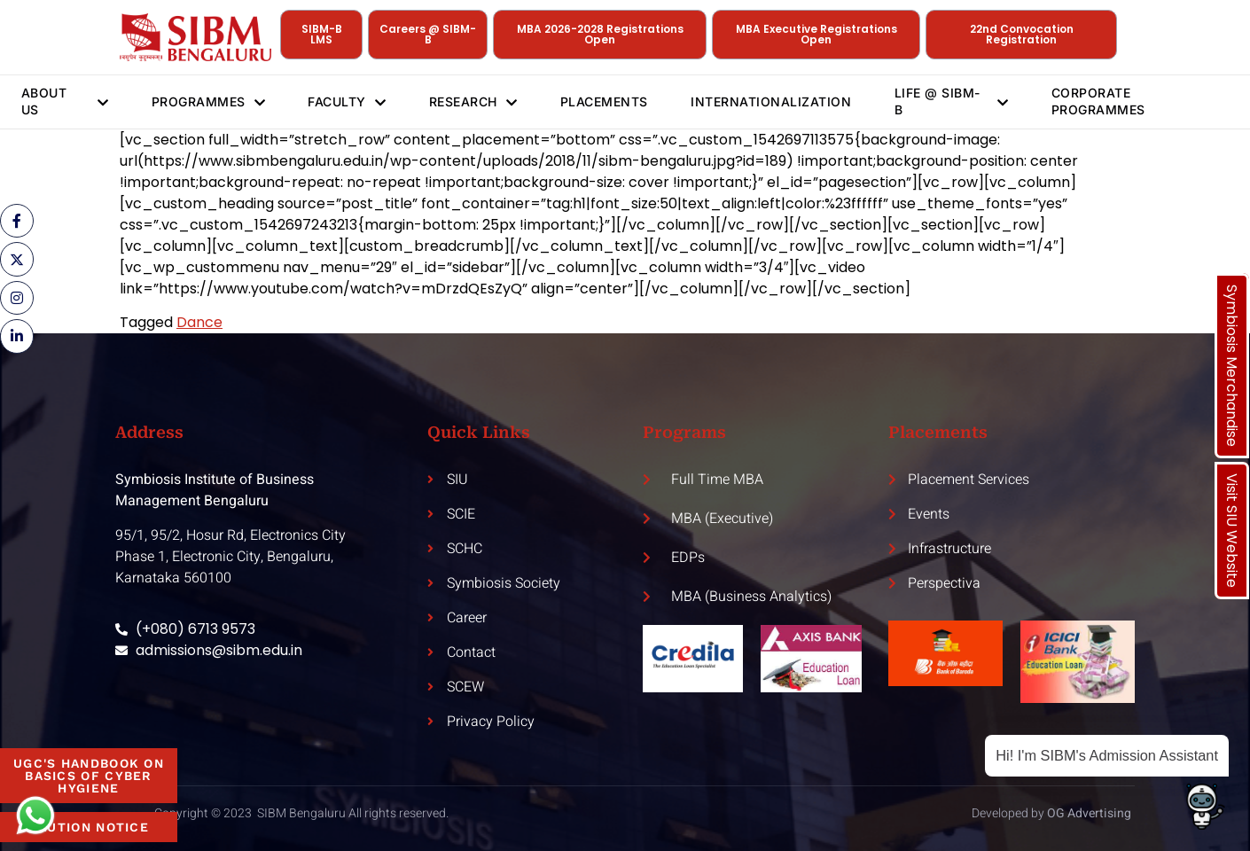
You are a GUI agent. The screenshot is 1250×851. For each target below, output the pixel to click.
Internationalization (776, 101)
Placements (608, 101)
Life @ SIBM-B (956, 100)
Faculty (348, 102)
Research (476, 102)
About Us (64, 100)
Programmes (208, 102)
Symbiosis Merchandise (1232, 366)
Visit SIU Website (1232, 530)
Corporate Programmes (1103, 100)
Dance (199, 322)
